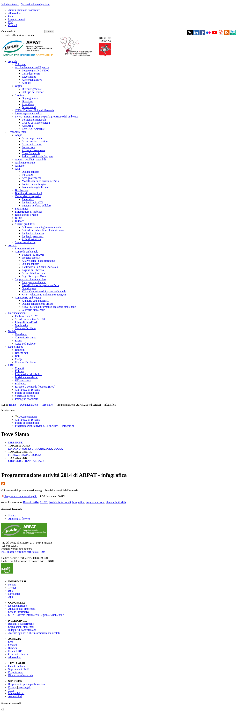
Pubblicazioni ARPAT (27, 316)
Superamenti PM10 (18, 669)
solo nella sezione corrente (19, 35)
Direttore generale (32, 88)
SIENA (28, 460)
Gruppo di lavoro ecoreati (36, 122)
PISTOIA (36, 454)
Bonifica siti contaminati (28, 193)
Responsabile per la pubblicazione (27, 684)
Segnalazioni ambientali (21, 626)
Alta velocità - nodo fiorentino (38, 260)
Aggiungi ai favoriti (19, 518)
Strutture (20, 95)
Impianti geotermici (32, 236)
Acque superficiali (32, 138)
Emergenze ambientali (34, 282)
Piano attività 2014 (116, 502)
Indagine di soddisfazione (22, 629)
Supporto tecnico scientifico (30, 279)
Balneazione (28, 147)
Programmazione (24, 248)
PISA (49, 448)
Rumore (19, 220)
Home (12, 404)
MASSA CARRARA (33, 448)
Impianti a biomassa (33, 233)
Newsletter (21, 334)
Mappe (19, 359)
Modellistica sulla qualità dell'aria (40, 181)
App (10, 596)
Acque (18, 134)
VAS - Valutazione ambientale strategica (44, 294)
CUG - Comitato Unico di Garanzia (34, 110)
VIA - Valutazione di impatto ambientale (44, 291)
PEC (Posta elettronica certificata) (20, 551)
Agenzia (12, 61)
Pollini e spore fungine (34, 184)
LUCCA (58, 448)
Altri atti (26, 82)
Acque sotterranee (32, 144)
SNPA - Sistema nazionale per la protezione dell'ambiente (46, 116)
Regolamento (29, 76)
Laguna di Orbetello (33, 270)
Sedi (10, 641)
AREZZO (38, 460)
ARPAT (44, 502)
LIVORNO (14, 448)
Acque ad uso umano (33, 150)
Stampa (12, 515)
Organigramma (30, 98)
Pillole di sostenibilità (27, 392)
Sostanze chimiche (25, 242)
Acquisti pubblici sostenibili (30, 159)
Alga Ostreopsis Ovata (34, 276)
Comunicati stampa (25, 337)
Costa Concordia (31, 153)
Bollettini (20, 349)
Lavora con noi (16, 19)
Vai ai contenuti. (10, 4)
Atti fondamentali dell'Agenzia (32, 67)
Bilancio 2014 (31, 502)
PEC (10, 22)
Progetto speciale (31, 257)
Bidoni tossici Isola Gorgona (37, 156)
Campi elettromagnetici (28, 196)
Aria (17, 168)
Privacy (12, 687)
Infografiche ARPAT (26, 322)
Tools (11, 690)
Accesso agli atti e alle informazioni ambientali (34, 633)
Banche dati (21, 352)
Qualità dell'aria (30, 171)
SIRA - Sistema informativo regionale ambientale (49, 306)
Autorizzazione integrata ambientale (41, 227)
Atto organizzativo (32, 79)
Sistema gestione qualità (28, 113)
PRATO (25, 454)
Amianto (20, 165)
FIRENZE (13, 454)
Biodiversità (21, 190)
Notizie (12, 331)
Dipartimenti (29, 107)
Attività (12, 245)
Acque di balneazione (34, 273)
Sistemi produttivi (25, 223)
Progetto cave (15, 672)
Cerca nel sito (8, 31)
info (43, 551)
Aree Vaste (28, 104)
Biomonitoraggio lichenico (36, 187)
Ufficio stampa (23, 380)
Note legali (24, 687)
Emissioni (27, 174)
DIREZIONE (15, 442)
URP (10, 365)
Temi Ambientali (17, 131)
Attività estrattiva (31, 239)
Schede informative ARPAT (30, 319)
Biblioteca (20, 383)
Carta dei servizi (31, 73)
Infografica (78, 502)
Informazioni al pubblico (28, 374)
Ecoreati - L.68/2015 (33, 254)
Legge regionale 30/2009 (35, 70)
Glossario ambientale (33, 309)
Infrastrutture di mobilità (28, 211)
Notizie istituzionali (60, 502)
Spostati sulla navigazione (35, 4)
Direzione (27, 101)
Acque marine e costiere (35, 141)
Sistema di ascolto (25, 395)
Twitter (12, 587)
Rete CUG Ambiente (33, 128)
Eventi (18, 340)
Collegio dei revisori (33, 92)
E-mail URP (15, 651)
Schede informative (18, 611)
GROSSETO (15, 460)
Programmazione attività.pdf (19, 496)
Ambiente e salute (25, 162)
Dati (17, 355)
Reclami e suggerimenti (21, 623)
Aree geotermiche (31, 177)
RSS (10, 590)
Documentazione (17, 312)
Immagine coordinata (26, 398)
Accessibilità (15, 696)
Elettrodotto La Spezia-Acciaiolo (40, 266)
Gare (10, 16)
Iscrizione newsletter (26, 377)
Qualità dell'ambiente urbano (37, 303)
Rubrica (19, 371)
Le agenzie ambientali (34, 119)
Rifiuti (18, 217)
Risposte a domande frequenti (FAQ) (35, 386)
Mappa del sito (16, 693)
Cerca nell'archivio (25, 328)
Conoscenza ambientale (28, 297)
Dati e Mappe (15, 346)
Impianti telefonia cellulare (36, 205)
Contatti (12, 25)
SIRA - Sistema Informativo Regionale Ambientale (36, 614)
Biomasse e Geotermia (20, 675)
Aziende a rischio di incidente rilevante (43, 230)
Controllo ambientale (26, 251)
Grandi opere (29, 288)
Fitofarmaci (21, 208)
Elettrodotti (28, 199)
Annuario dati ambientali (35, 300)
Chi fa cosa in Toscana (27, 389)
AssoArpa (27, 125)
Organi (19, 85)
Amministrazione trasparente (24, 10)
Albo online (14, 13)
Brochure (47, 404)
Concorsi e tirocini (18, 654)
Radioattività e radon (26, 214)
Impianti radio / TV (32, 202)
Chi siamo (20, 64)
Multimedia (21, 325)
